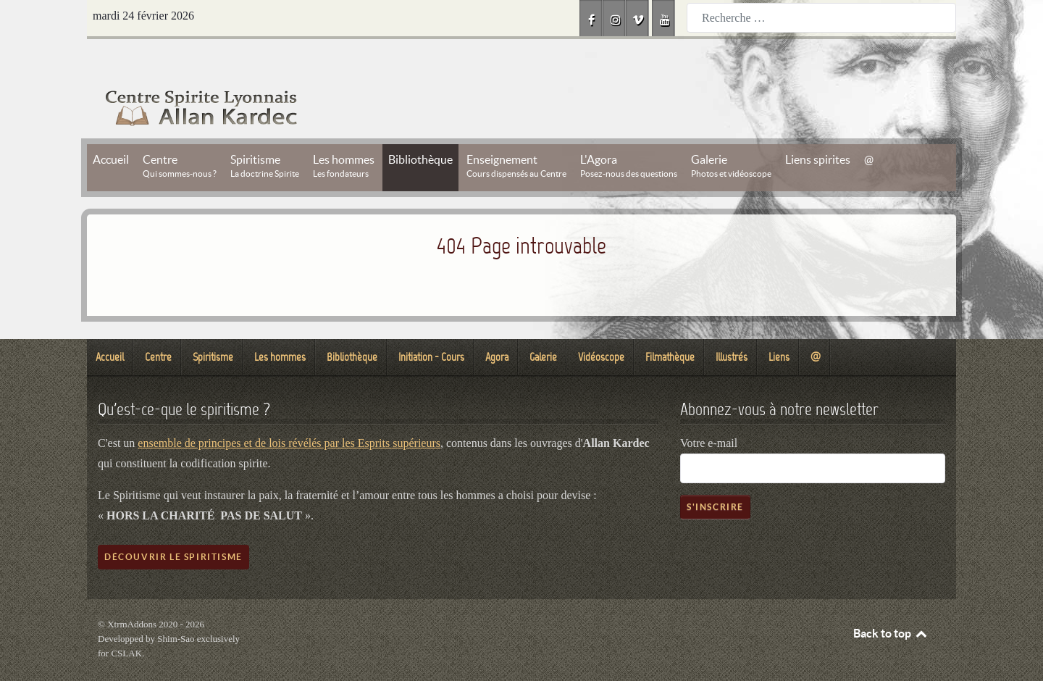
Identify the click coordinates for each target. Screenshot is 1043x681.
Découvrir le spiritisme (173, 524)
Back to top (891, 600)
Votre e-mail (708, 410)
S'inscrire (715, 474)
